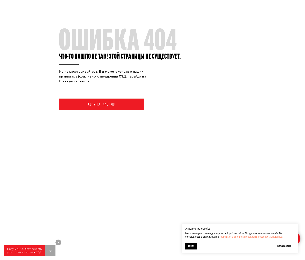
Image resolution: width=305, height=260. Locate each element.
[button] (29, 250)
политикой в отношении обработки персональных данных (251, 236)
